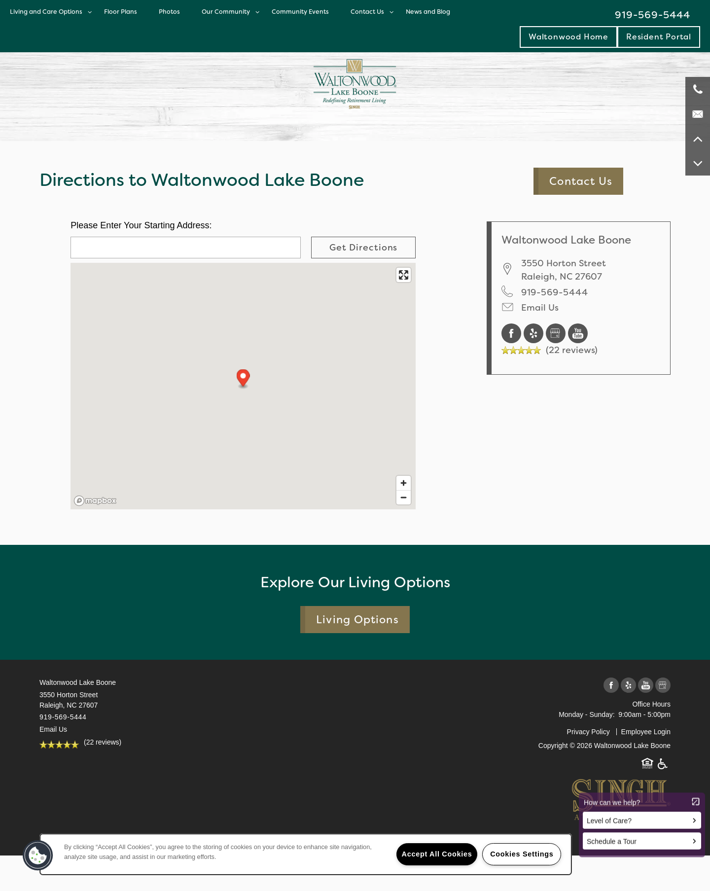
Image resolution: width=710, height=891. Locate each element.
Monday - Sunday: (587, 714)
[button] (658, 37)
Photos (169, 11)
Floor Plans (120, 11)
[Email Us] (697, 114)
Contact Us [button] (580, 181)
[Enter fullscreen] (403, 275)
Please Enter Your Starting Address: (141, 225)
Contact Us (367, 11)
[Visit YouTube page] (578, 333)
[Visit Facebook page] (512, 333)
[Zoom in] (403, 483)
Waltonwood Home (568, 37)
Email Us (540, 308)
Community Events (300, 11)
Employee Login (646, 732)
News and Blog (428, 11)
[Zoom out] (403, 497)
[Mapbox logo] (95, 500)
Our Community (226, 11)
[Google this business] (557, 333)
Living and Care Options (46, 11)
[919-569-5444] (697, 89)
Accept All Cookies (437, 854)
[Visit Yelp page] (535, 333)
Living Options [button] (357, 619)
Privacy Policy (588, 732)
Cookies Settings (521, 854)
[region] (305, 854)
